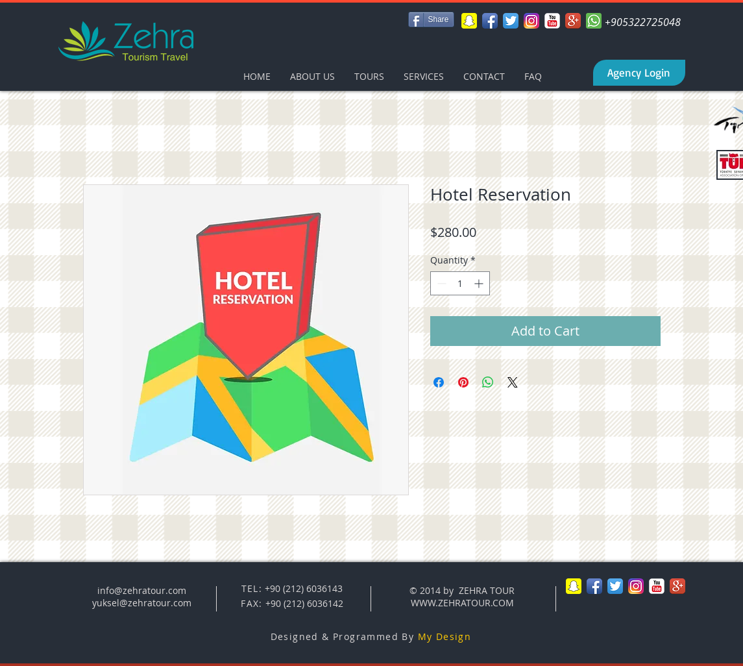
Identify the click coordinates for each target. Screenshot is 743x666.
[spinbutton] (460, 283)
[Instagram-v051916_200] (531, 21)
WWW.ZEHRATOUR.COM (462, 603)
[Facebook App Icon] (490, 21)
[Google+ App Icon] (573, 21)
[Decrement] (440, 283)
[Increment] (480, 283)
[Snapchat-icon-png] (469, 21)
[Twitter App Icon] (510, 21)
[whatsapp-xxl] (594, 21)
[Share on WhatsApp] (488, 382)
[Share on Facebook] (438, 382)
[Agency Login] (639, 73)
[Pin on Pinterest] (463, 382)
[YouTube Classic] (552, 21)
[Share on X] (512, 382)
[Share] (431, 19)
